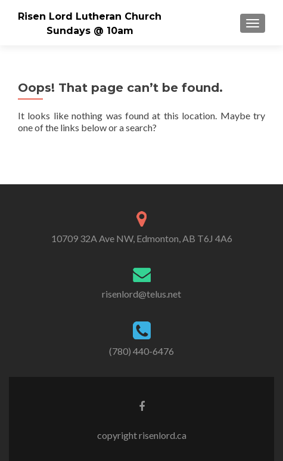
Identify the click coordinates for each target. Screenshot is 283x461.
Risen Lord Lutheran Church (89, 16)
